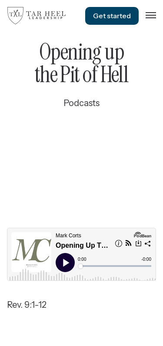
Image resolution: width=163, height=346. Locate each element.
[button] (151, 15)
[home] (36, 15)
